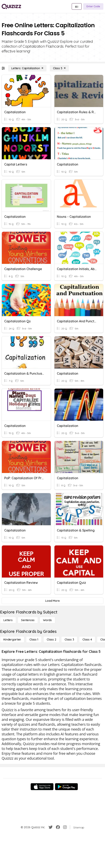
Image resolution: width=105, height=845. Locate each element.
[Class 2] (51, 639)
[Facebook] (58, 827)
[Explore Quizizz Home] (11, 6)
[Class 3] (69, 639)
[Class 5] (59, 68)
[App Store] (42, 786)
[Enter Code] (93, 6)
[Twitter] (51, 827)
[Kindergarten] (12, 639)
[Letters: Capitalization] (27, 68)
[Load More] (52, 601)
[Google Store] (66, 786)
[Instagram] (65, 827)
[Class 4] (87, 639)
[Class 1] (34, 639)
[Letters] (8, 620)
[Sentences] (28, 620)
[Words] (47, 620)
